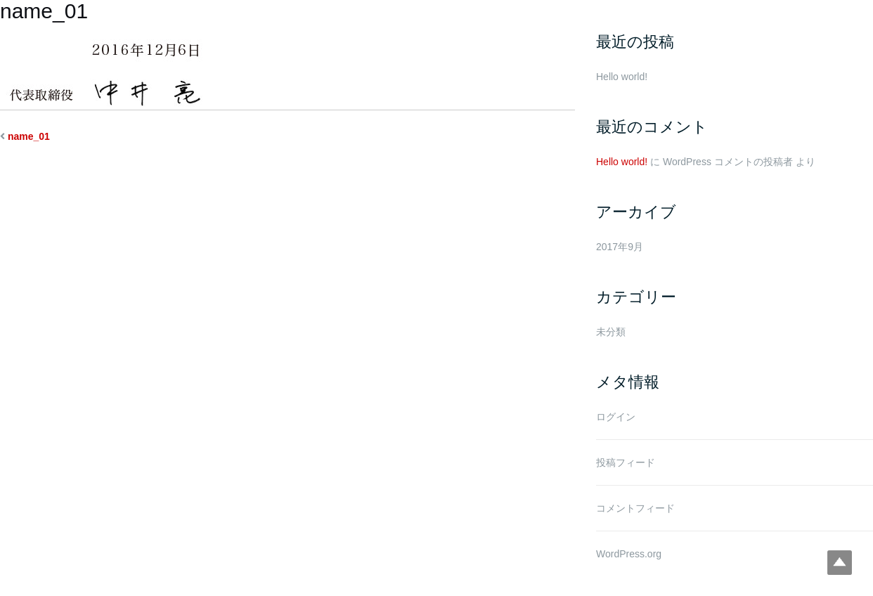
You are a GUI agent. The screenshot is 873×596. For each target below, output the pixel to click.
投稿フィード (625, 462)
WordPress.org (628, 553)
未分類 (611, 331)
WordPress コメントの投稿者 (728, 161)
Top (839, 562)
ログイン (615, 416)
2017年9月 (619, 246)
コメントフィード (635, 508)
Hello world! (621, 76)
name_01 (29, 136)
